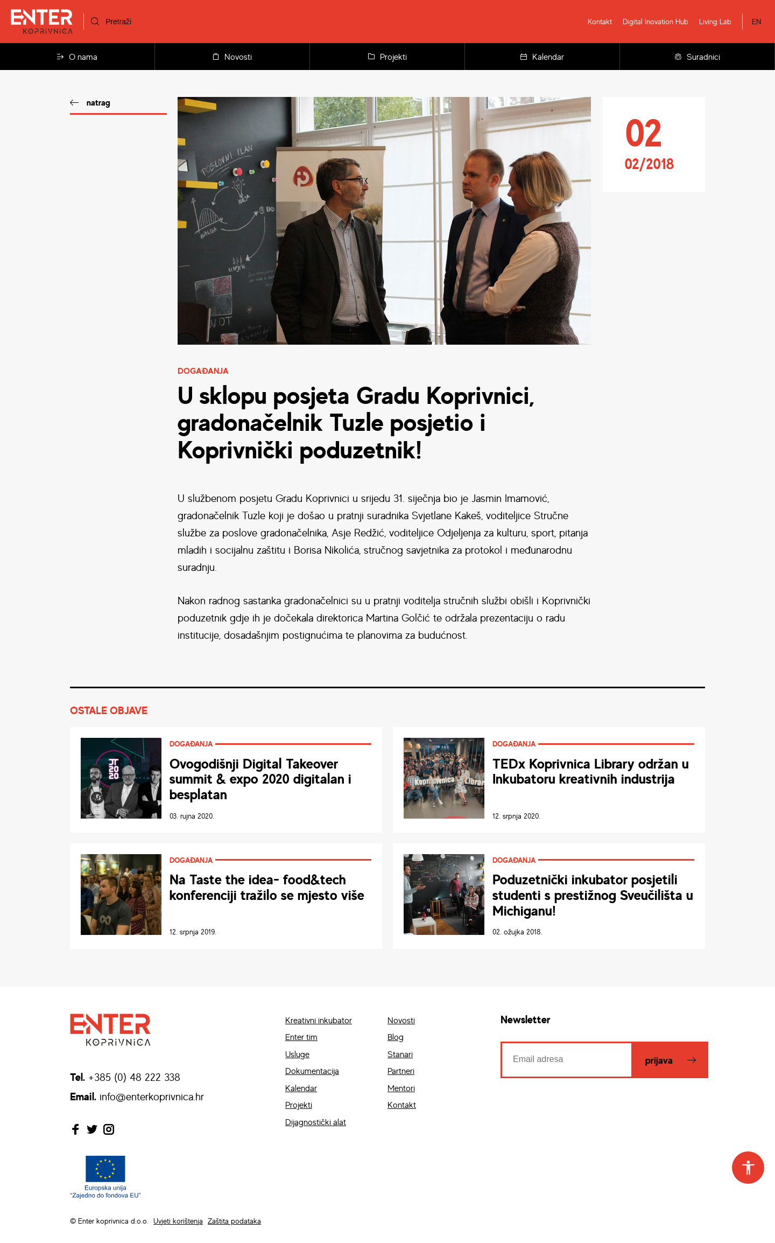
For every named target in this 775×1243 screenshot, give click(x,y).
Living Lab (715, 21)
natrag (98, 102)
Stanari (400, 1054)
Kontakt (600, 21)
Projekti (387, 56)
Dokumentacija (312, 1070)
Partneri (401, 1070)
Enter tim (301, 1036)
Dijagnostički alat (315, 1121)
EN (756, 21)
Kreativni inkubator (318, 1020)
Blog (396, 1036)
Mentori (401, 1088)
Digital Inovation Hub (655, 21)
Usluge (297, 1054)
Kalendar (542, 56)
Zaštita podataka (234, 1220)
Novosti (232, 56)
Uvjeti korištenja (178, 1220)
